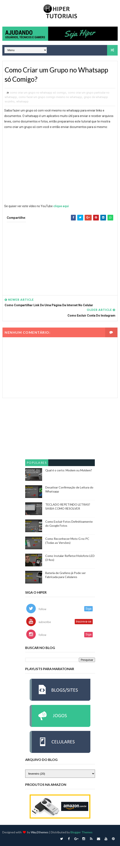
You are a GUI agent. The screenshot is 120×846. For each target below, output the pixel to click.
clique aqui (61, 206)
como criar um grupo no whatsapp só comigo (38, 92)
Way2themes (39, 832)
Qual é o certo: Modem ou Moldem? (68, 470)
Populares (37, 462)
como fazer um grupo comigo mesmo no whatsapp (50, 97)
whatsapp (22, 101)
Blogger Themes (81, 832)
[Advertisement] (60, 255)
